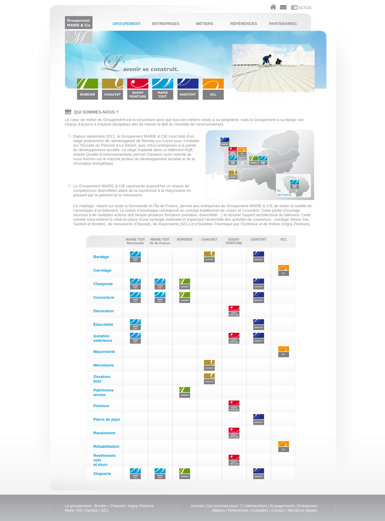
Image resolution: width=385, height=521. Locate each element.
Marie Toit (73, 510)
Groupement (126, 23)
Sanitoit (91, 510)
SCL (105, 510)
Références (243, 23)
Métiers (205, 23)
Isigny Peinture (141, 506)
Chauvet (117, 506)
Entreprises (166, 23)
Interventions (256, 506)
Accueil (197, 506)
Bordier (100, 506)
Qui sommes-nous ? (224, 506)
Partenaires (283, 23)
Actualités (259, 510)
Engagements (282, 506)
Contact (278, 510)
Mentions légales (303, 510)
